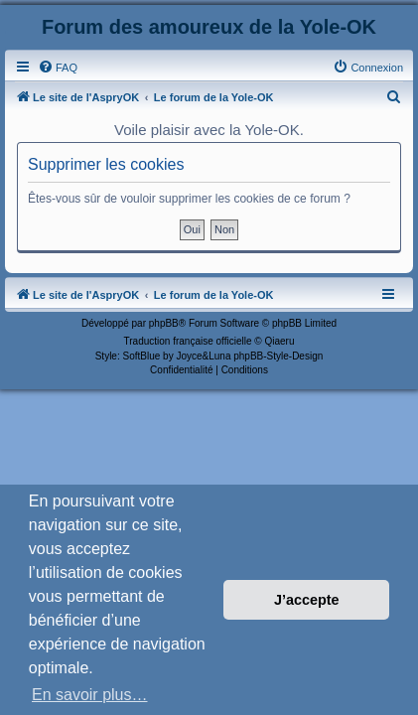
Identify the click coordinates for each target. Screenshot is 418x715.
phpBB (164, 323)
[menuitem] (57, 67)
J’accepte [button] (307, 600)
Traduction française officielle (188, 341)
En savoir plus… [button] (90, 694)
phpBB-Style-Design (278, 356)
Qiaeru (279, 341)
